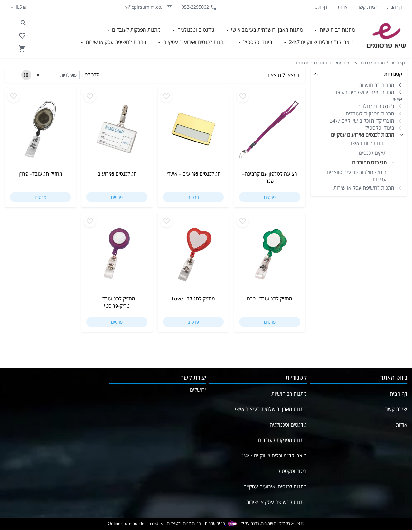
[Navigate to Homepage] (386, 35)
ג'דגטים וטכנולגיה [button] (195, 29)
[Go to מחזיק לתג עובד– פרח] (269, 256)
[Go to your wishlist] (22, 35)
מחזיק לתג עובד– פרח (269, 298)
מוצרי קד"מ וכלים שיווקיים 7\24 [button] (321, 41)
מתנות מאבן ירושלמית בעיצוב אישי (367, 96)
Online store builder (127, 523)
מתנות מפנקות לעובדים (370, 113)
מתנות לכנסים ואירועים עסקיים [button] (194, 41)
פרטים (270, 197)
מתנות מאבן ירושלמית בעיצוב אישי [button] (266, 29)
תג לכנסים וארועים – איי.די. (193, 173)
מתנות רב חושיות (376, 85)
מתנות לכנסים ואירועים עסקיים (357, 63)
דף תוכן (320, 7)
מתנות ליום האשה (368, 143)
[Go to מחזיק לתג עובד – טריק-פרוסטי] (116, 256)
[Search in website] (23, 22)
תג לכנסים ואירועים (117, 173)
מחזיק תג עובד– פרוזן (40, 173)
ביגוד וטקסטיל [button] (257, 41)
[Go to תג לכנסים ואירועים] (116, 131)
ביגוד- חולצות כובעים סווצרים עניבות (357, 176)
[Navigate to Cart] (22, 48)
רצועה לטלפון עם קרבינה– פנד (269, 177)
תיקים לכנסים (373, 152)
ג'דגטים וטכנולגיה (375, 106)
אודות (342, 7)
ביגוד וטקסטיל (379, 127)
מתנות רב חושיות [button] (336, 29)
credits (156, 523)
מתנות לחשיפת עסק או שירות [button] (115, 41)
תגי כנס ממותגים (309, 63)
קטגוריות (393, 74)
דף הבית (394, 7)
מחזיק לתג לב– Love (193, 298)
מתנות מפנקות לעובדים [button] (136, 29)
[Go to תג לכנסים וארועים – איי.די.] (193, 131)
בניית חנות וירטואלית (184, 523)
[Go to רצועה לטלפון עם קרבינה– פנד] (269, 131)
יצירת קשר (367, 7)
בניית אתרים (215, 523)
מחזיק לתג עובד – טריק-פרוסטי (116, 302)
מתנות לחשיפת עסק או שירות (363, 187)
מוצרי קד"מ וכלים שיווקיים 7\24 (362, 120)
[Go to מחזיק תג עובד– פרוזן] (40, 131)
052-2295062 (199, 7)
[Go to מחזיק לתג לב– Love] (193, 256)
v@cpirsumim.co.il (149, 7)
